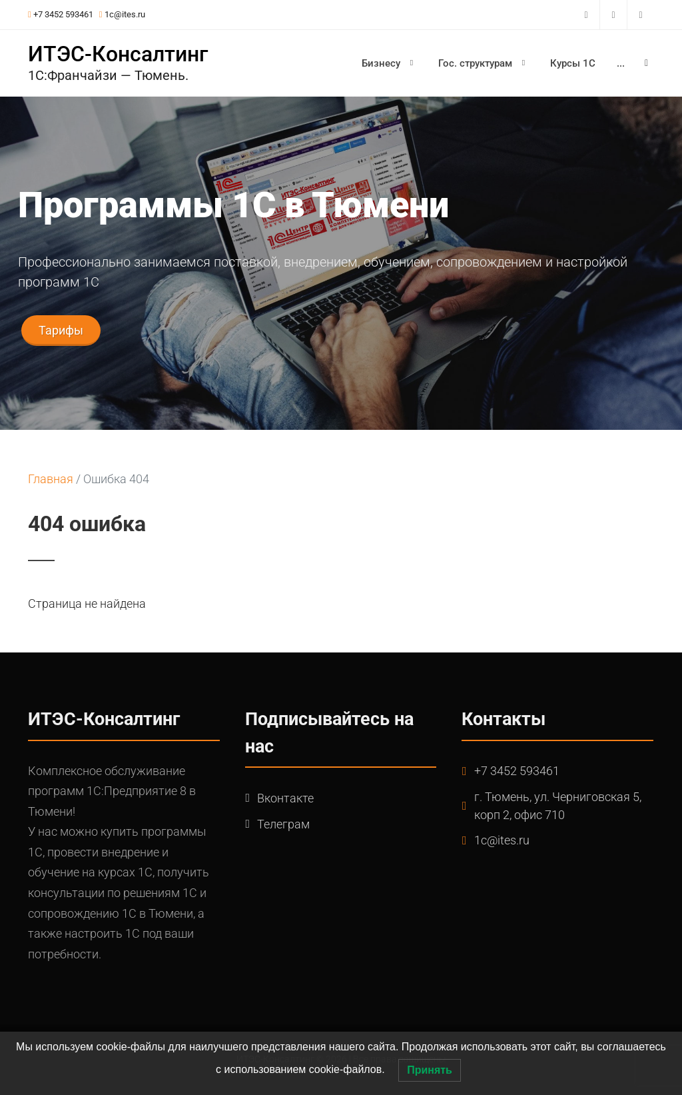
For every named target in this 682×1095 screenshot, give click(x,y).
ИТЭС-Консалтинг (118, 54)
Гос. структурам (483, 62)
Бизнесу (389, 62)
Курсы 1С (572, 63)
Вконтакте (285, 798)
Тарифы (61, 330)
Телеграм (283, 824)
